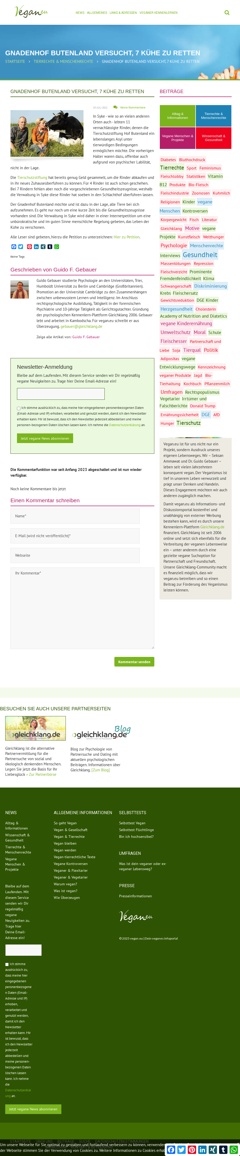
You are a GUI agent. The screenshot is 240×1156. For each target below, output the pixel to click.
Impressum (55, 1137)
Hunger (167, 423)
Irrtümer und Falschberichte (183, 402)
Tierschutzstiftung (32, 177)
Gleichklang (171, 228)
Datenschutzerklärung (125, 425)
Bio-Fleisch (198, 184)
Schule (214, 332)
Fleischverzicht (174, 271)
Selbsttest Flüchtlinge (136, 819)
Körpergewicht (173, 219)
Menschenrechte (206, 246)
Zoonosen (201, 193)
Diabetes (168, 159)
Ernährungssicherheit (179, 414)
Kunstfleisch (189, 236)
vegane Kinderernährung (186, 323)
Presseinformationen (135, 885)
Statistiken (195, 176)
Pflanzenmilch (217, 383)
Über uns (44, 1131)
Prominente (201, 272)
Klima (208, 278)
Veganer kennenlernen (158, 13)
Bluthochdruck (192, 159)
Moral (200, 332)
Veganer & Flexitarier (71, 860)
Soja (176, 350)
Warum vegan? (65, 873)
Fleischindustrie (175, 193)
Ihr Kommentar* (82, 598)
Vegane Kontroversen (71, 853)
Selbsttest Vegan (132, 812)
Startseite (15, 61)
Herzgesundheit (176, 309)
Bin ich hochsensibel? (136, 826)
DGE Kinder (207, 300)
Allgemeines (97, 13)
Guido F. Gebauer (75, 270)
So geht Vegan (65, 812)
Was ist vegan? (65, 880)
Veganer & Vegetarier (71, 867)
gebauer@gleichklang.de (81, 326)
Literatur (209, 219)
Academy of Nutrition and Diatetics (193, 316)
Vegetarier (170, 399)
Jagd (198, 375)
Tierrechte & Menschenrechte (63, 61)
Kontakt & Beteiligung (92, 1137)
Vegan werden (65, 840)
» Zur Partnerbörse (41, 764)
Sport (191, 168)
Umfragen (172, 391)
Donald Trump (202, 405)
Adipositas (170, 358)
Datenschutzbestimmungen (122, 1131)
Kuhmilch (221, 193)
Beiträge (65, 1131)
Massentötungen (176, 263)
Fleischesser (174, 341)
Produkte (177, 184)
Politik (211, 349)
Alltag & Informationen (177, 116)
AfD (216, 414)
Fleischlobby (172, 176)
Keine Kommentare (132, 107)
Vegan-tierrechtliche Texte (74, 846)
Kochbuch (192, 383)
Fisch (194, 219)
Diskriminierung (210, 286)
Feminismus (210, 168)
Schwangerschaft (176, 286)
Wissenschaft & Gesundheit (213, 138)
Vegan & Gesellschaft (70, 819)
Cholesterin (206, 309)
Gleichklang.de (212, 526)
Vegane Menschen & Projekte (177, 138)
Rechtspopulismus (202, 392)
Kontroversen (195, 211)
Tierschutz (189, 422)
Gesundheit (200, 254)
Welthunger (213, 236)
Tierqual (192, 350)
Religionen (170, 201)
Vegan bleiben (65, 833)
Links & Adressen (123, 13)
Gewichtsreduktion (177, 300)
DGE (206, 414)
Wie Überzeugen (67, 887)
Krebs (165, 293)
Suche (85, 1131)
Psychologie (174, 245)
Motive (192, 228)
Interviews (170, 255)
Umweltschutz (176, 332)
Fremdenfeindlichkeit (180, 278)
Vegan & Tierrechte (69, 826)
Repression (203, 263)
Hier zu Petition (126, 236)
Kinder (189, 202)
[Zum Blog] (100, 759)
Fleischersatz (185, 293)
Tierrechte (172, 167)
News (80, 13)
